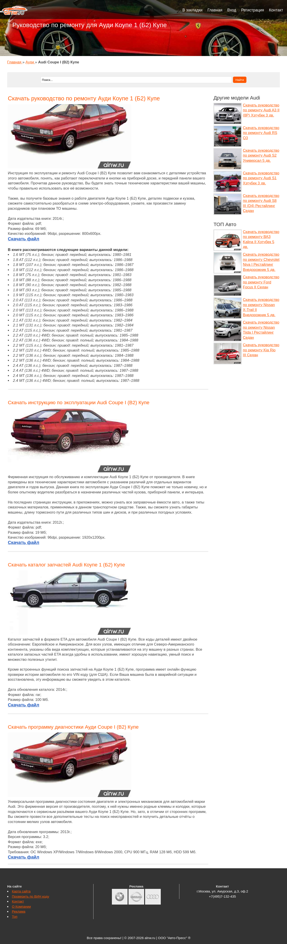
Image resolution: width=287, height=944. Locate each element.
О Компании (21, 906)
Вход (231, 10)
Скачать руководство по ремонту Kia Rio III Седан (261, 350)
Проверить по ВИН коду (30, 896)
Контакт (276, 10)
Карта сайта (21, 891)
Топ (14, 916)
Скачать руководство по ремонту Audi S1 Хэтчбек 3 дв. (261, 178)
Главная (214, 10)
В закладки (193, 10)
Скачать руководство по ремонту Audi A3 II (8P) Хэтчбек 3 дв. (261, 110)
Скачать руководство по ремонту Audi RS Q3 (261, 133)
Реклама (18, 911)
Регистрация (252, 10)
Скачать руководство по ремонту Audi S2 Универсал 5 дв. (261, 155)
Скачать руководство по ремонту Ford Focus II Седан (261, 282)
